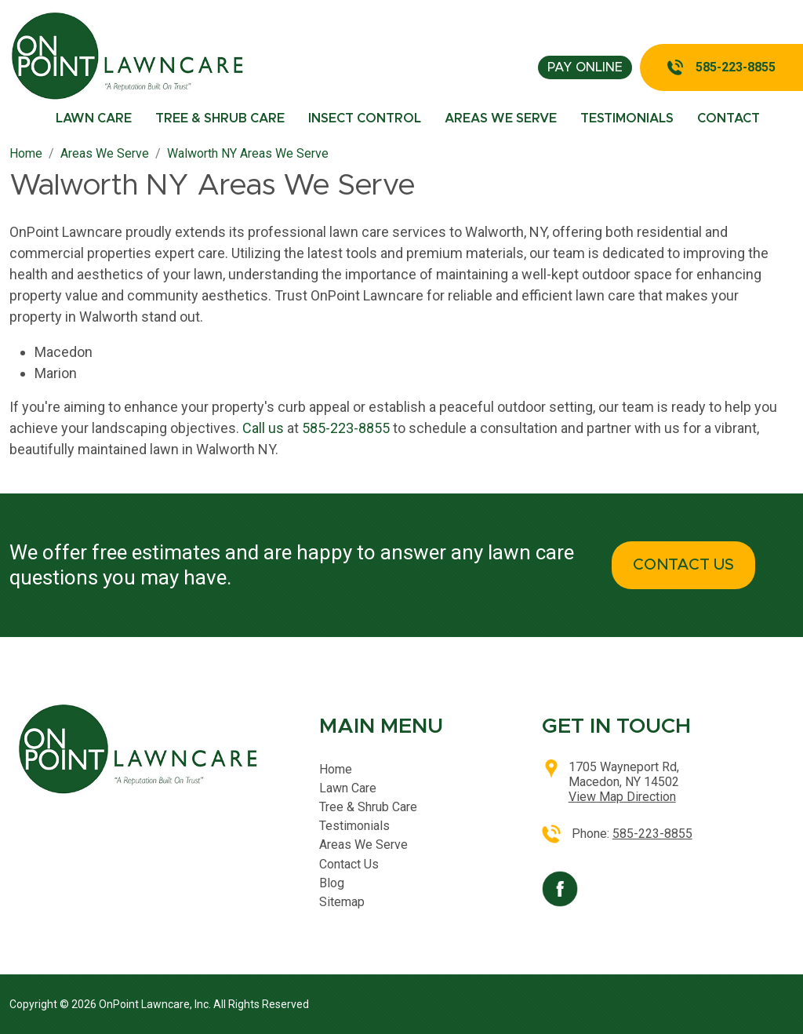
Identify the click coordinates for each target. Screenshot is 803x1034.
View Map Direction (622, 796)
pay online (585, 67)
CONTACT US (683, 565)
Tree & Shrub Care (220, 118)
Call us (263, 428)
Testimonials (627, 118)
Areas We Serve (501, 118)
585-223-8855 (736, 67)
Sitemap (342, 901)
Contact (728, 118)
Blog (331, 883)
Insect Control (364, 118)
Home (335, 769)
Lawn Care (94, 118)
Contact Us (349, 864)
